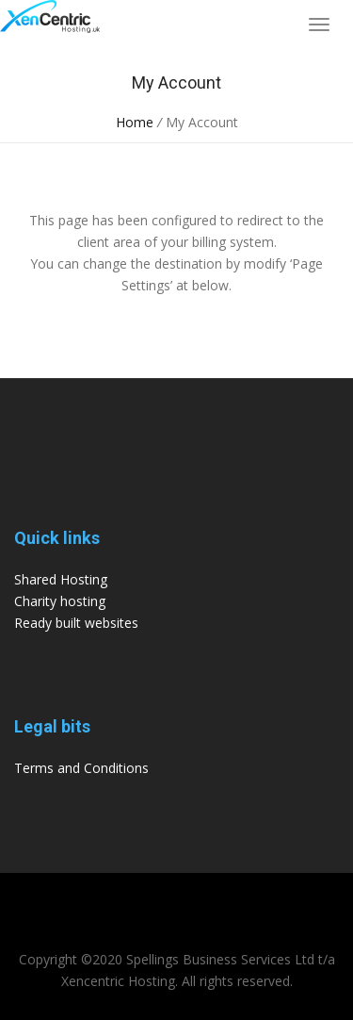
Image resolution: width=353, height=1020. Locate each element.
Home (134, 122)
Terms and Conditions (81, 768)
